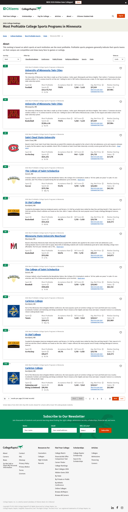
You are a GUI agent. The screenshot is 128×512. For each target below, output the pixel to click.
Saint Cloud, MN (30, 140)
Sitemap (22, 460)
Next (115, 398)
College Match (60, 453)
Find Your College (10, 16)
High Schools (43, 460)
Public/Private (57, 59)
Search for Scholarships (78, 460)
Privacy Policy (24, 463)
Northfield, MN (30, 205)
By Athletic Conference (59, 484)
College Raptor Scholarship (78, 454)
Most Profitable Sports (32, 36)
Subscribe (105, 430)
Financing (95, 460)
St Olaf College (33, 202)
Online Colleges (60, 488)
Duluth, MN (29, 174)
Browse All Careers (62, 495)
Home (5, 36)
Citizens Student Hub (85, 16)
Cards (116, 59)
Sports (84, 59)
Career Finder (60, 462)
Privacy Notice (24, 467)
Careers (6, 457)
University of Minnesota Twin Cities (43, 70)
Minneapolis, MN (31, 73)
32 (110, 399)
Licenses (22, 474)
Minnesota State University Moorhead (45, 236)
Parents (41, 463)
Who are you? (85, 426)
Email (53, 426)
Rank (6, 59)
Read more (81, 180)
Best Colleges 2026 (62, 469)
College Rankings (16, 36)
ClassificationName (31, 59)
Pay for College (44, 16)
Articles (59, 16)
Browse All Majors (61, 492)
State (45, 36)
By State (58, 476)
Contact (22, 453)
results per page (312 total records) (18, 398)
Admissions (96, 457)
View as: (115, 55)
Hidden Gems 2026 (62, 472)
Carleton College (34, 301)
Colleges (41, 457)
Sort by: (5, 55)
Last (121, 398)
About (70, 16)
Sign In (121, 16)
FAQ (20, 457)
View (78, 2)
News (5, 460)
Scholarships (28, 16)
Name (25, 426)
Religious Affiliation (72, 59)
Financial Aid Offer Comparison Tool (62, 458)
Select (83, 430)
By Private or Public (62, 479)
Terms (21, 470)
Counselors (42, 453)
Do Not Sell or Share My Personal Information (10, 465)
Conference (45, 59)
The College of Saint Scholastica (42, 171)
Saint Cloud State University (40, 137)
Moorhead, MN (30, 239)
